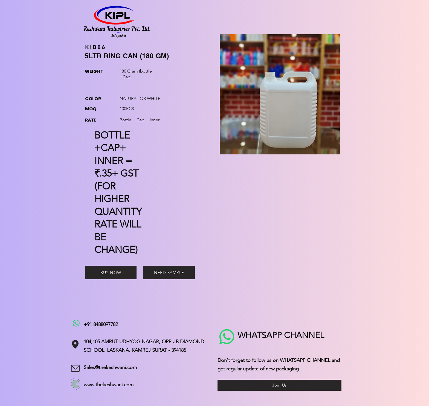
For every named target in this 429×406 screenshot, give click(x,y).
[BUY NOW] (111, 272)
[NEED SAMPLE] (169, 272)
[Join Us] (279, 385)
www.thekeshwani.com (109, 385)
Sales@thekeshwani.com (110, 367)
